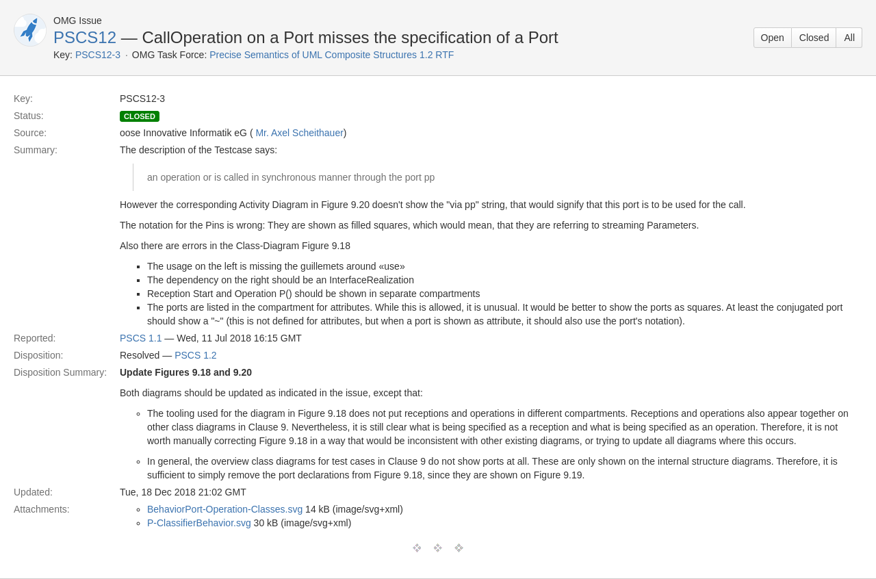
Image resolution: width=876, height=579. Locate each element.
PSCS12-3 (97, 54)
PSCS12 (84, 37)
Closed (814, 37)
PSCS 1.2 (195, 355)
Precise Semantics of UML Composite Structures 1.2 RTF (331, 54)
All (849, 37)
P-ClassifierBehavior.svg (199, 522)
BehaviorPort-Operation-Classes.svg (224, 509)
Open (772, 37)
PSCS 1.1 (141, 338)
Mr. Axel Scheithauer (299, 132)
